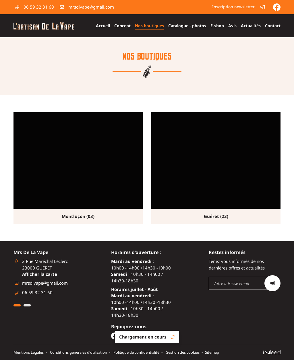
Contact (273, 25)
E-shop (217, 25)
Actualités (251, 25)
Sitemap (235, 352)
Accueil (103, 25)
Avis (232, 25)
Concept (122, 25)
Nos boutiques (149, 25)
